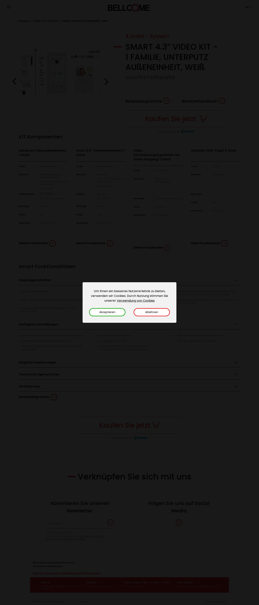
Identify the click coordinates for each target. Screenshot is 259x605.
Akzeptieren (107, 312)
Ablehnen (151, 312)
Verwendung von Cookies (136, 300)
